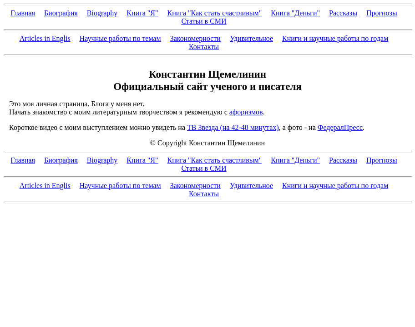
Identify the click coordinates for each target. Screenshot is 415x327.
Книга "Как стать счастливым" (214, 13)
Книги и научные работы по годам (335, 38)
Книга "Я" (142, 13)
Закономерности (195, 38)
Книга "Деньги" (295, 13)
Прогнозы (381, 13)
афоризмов (246, 112)
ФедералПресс (340, 127)
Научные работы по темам (120, 38)
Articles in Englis (45, 38)
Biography (102, 13)
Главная (22, 13)
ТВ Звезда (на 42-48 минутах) (233, 127)
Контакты (204, 46)
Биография (61, 13)
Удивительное (251, 38)
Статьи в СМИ (203, 21)
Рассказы (343, 13)
